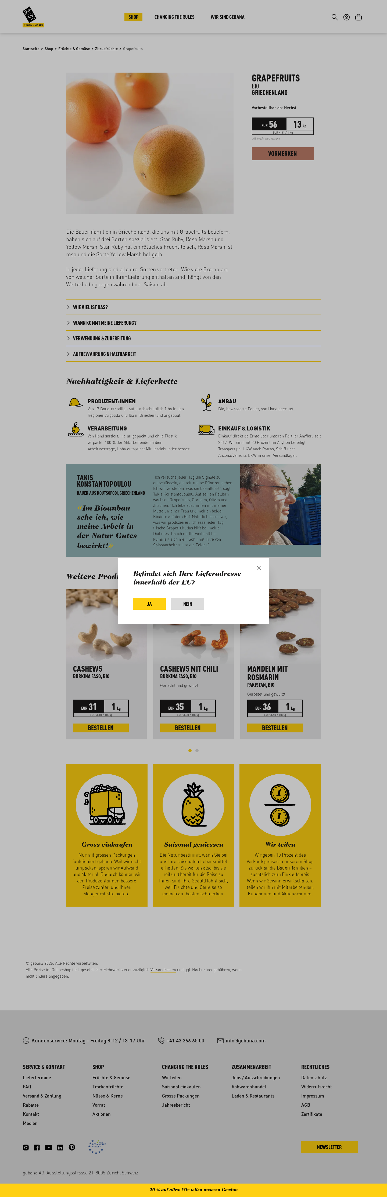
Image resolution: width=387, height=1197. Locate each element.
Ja (149, 604)
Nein (187, 604)
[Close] (258, 567)
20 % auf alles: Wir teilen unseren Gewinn (193, 1190)
